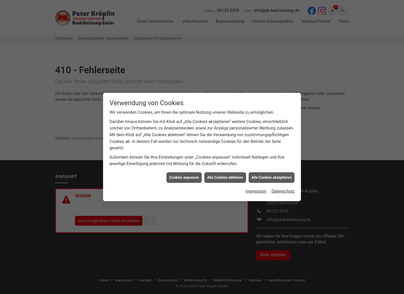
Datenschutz (283, 189)
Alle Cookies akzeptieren (271, 175)
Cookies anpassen (184, 175)
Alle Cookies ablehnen (225, 175)
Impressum (256, 189)
